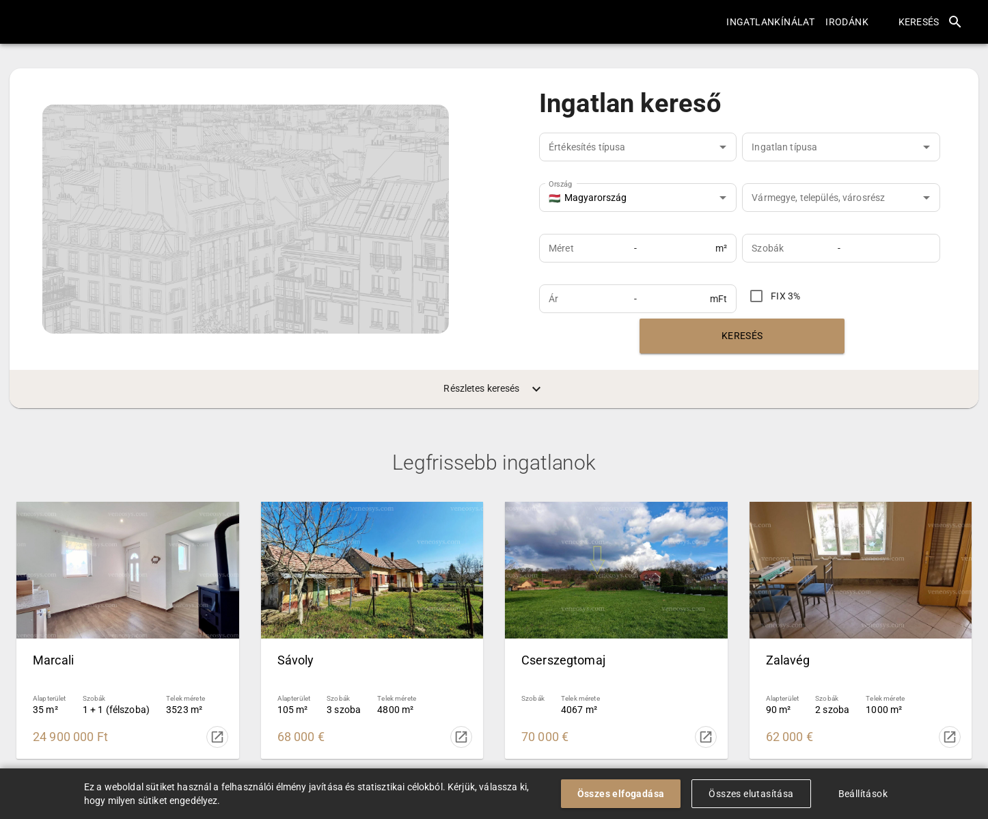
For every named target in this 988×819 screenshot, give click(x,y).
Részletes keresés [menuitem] (494, 389)
